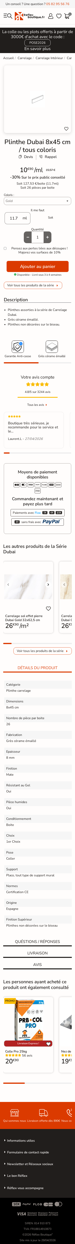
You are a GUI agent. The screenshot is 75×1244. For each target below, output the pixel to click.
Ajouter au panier (37, 266)
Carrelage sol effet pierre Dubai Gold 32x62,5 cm (24, 618)
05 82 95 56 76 (57, 4)
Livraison (37, 953)
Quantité (37, 229)
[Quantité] (38, 237)
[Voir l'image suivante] (48, 585)
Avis (37, 964)
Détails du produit (38, 668)
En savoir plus (37, 48)
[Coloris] (37, 201)
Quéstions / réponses (37, 941)
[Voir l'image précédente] (8, 585)
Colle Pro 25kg (16, 1051)
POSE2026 (37, 43)
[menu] (8, 16)
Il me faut (37, 210)
